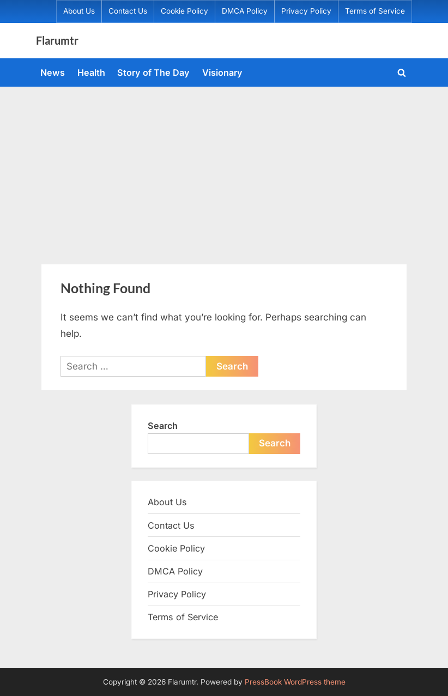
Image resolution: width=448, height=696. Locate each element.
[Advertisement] (224, 168)
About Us (79, 11)
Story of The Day (153, 72)
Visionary (222, 72)
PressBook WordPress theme (295, 681)
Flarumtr (57, 40)
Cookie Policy (184, 11)
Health (91, 72)
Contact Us (127, 11)
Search (163, 425)
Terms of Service (375, 11)
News (52, 72)
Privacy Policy (306, 11)
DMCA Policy (245, 11)
